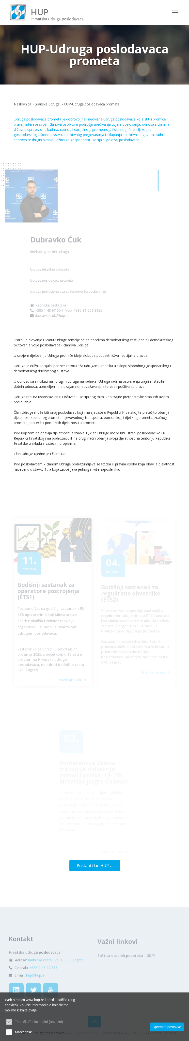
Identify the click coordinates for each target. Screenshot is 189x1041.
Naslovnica (22, 104)
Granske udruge (47, 104)
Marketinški (23, 1032)
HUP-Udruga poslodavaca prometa (92, 104)
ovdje (33, 1010)
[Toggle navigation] (175, 12)
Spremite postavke (167, 1027)
